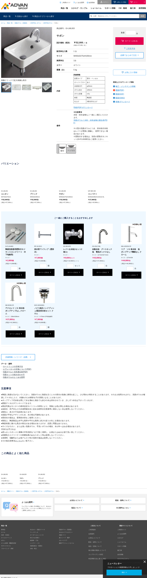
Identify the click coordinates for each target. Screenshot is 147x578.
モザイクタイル (6, 546)
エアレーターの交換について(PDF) (17, 369)
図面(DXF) (120, 94)
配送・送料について (122, 502)
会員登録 (92, 2)
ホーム (3, 23)
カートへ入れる (131, 41)
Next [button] (2, 78)
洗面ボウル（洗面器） (21, 23)
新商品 (3, 529)
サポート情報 (110, 8)
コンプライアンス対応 (97, 546)
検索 (142, 16)
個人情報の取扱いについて (98, 543)
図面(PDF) (120, 90)
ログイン (106, 2)
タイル (3, 532)
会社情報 (122, 546)
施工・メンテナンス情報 (125, 86)
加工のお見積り (35, 538)
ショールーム (96, 8)
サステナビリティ (124, 548)
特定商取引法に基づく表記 (98, 548)
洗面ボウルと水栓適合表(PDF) (15, 372)
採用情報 (142, 8)
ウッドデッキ (34, 532)
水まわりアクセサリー (66, 532)
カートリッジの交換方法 (13, 366)
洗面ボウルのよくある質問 (14, 377)
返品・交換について (96, 540)
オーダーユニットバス (37, 535)
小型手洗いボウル (35, 23)
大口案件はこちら (122, 512)
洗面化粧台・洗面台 (36, 546)
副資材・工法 (34, 540)
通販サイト (10, 491)
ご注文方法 (130, 48)
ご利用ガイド (66, 2)
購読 (123, 572)
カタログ (122, 535)
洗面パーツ (62, 535)
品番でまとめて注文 (128, 55)
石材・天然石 (5, 535)
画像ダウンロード (123, 102)
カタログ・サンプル (79, 8)
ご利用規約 (93, 529)
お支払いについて (76, 502)
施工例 (132, 8)
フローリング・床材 (7, 548)
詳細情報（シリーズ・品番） (17, 357)
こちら (19, 441)
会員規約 (93, 532)
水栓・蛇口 (33, 548)
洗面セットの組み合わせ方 (14, 375)
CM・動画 (123, 8)
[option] (26, 52)
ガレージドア (63, 540)
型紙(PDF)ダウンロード (83, 107)
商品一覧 (64, 8)
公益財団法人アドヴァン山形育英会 (130, 551)
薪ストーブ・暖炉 (64, 538)
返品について (76, 512)
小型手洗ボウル (47, 23)
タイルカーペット (6, 538)
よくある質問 (79, 2)
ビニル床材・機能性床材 (8, 543)
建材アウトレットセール (66, 543)
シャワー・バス (35, 543)
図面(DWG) (120, 98)
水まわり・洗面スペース (37, 529)
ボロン (3, 540)
